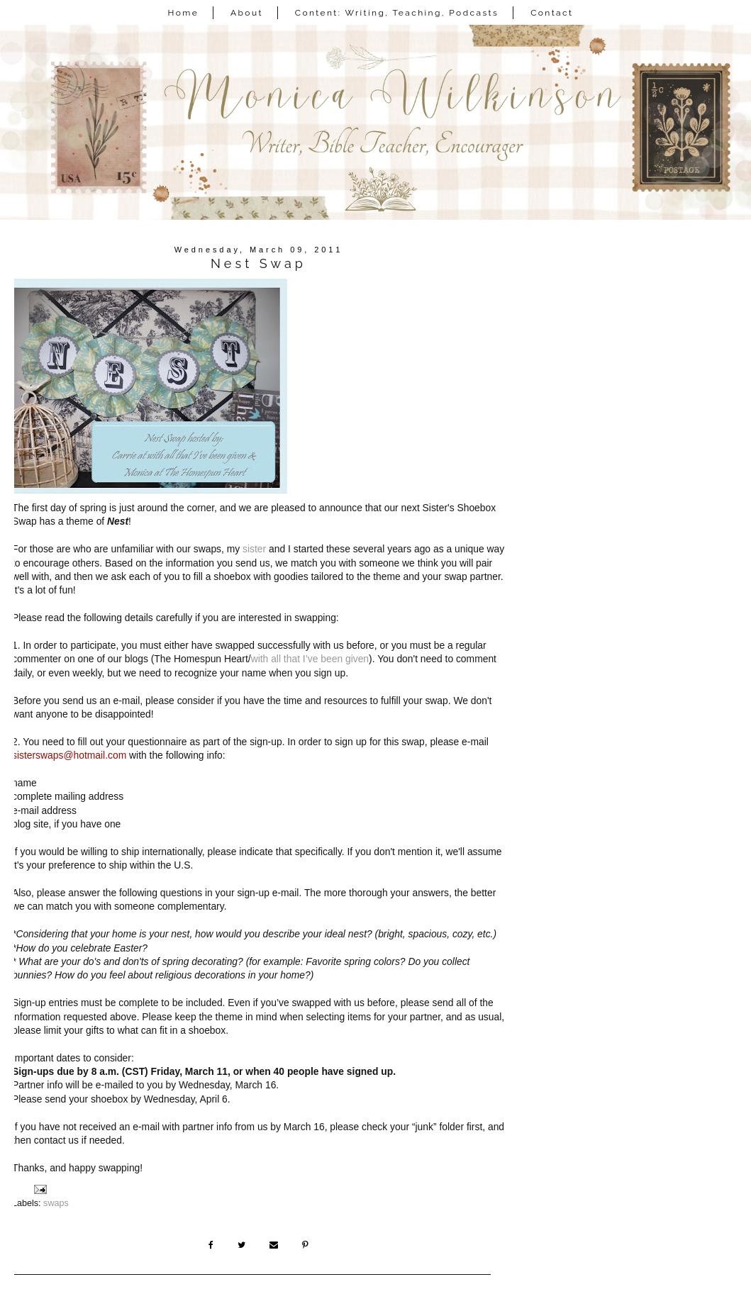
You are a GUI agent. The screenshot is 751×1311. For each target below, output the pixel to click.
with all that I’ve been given (310, 658)
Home (183, 13)
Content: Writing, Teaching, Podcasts (397, 13)
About (246, 13)
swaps (56, 1203)
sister (254, 548)
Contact (551, 13)
